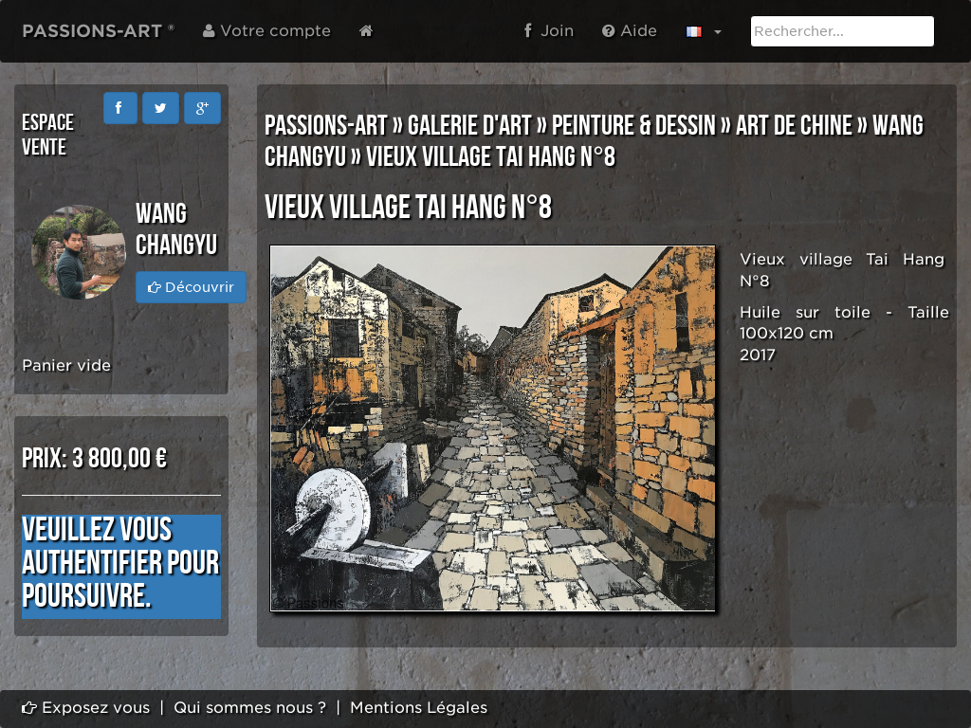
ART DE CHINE (794, 126)
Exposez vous (86, 708)
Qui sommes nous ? (250, 708)
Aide (629, 31)
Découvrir (191, 287)
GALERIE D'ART (470, 126)
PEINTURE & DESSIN (634, 126)
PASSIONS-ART (326, 126)
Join (549, 31)
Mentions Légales (418, 708)
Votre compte (267, 31)
